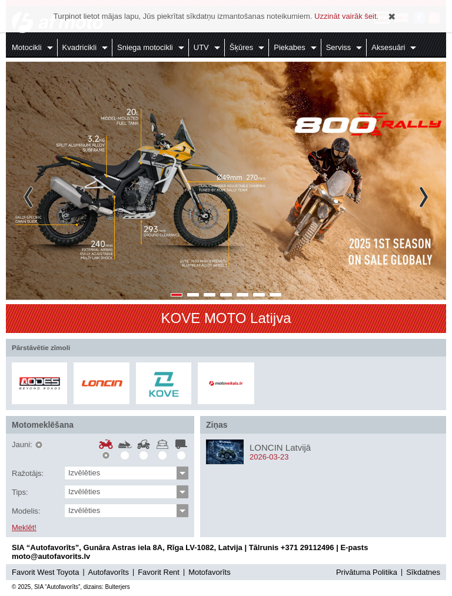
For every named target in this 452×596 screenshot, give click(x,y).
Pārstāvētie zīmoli (41, 347)
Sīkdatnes (423, 572)
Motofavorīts (209, 572)
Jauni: (22, 445)
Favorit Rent (159, 572)
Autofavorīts (108, 572)
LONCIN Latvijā (280, 447)
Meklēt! (24, 528)
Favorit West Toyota (45, 572)
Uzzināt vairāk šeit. (346, 16)
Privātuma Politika (366, 572)
